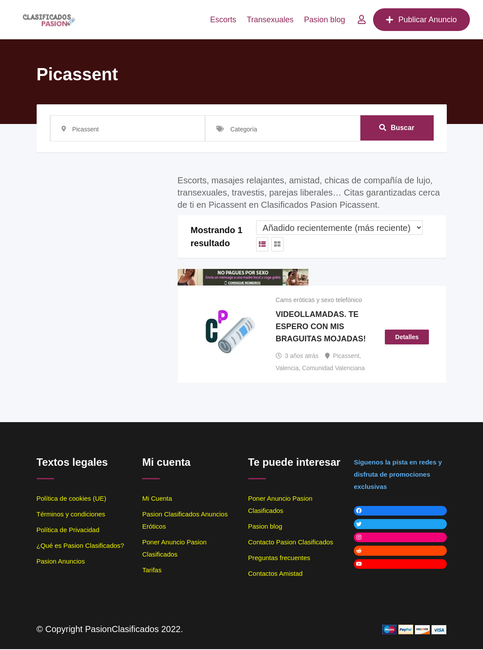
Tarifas (151, 570)
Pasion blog (324, 19)
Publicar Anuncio (421, 19)
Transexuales (270, 19)
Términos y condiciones (71, 515)
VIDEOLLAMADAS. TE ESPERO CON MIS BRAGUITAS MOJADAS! (321, 327)
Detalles (407, 337)
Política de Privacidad (68, 530)
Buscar (396, 128)
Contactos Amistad (275, 574)
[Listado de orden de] (339, 227)
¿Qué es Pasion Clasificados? (80, 546)
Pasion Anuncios (61, 562)
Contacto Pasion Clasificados (290, 543)
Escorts (223, 19)
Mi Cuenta (157, 499)
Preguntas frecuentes (279, 558)
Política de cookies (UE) (71, 499)
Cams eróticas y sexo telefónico (319, 300)
